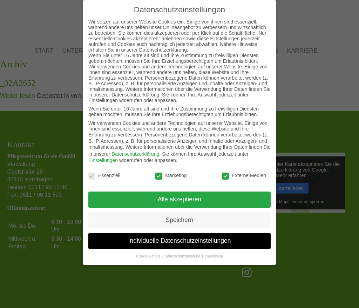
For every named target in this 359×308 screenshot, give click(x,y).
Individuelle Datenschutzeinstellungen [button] (179, 240)
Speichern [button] (180, 219)
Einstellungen (103, 160)
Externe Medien (244, 175)
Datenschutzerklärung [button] (182, 256)
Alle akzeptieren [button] (180, 198)
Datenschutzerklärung (135, 153)
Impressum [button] (214, 256)
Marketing (171, 175)
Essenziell (104, 175)
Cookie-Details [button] (148, 256)
